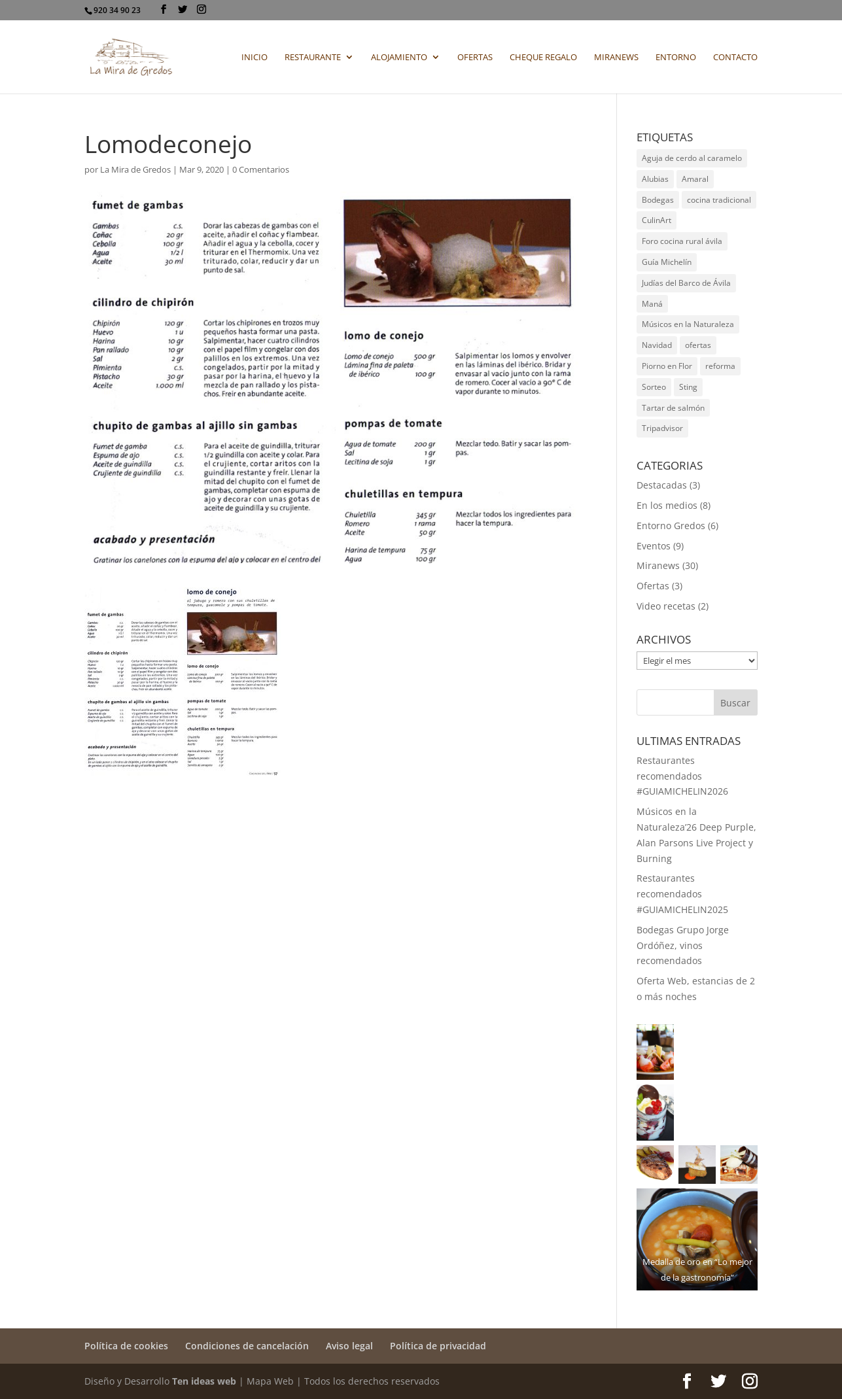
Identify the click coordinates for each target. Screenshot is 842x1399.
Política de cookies (126, 1345)
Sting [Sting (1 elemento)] (688, 386)
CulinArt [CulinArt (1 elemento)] (656, 220)
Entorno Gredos (671, 525)
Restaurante (313, 57)
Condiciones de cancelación (247, 1345)
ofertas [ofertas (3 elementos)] (698, 345)
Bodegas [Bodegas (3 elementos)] (658, 199)
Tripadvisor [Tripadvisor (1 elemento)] (662, 428)
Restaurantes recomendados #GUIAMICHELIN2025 (682, 894)
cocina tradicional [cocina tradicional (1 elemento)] (719, 199)
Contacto (735, 57)
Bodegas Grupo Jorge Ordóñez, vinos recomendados (683, 945)
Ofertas (475, 57)
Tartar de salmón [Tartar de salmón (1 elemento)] (673, 407)
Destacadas (662, 485)
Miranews (616, 57)
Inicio (254, 57)
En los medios (667, 505)
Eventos (654, 546)
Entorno (676, 57)
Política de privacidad (438, 1345)
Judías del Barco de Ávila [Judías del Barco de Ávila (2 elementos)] (686, 282)
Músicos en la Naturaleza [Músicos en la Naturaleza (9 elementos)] (688, 324)
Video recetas (666, 606)
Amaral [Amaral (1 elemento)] (695, 178)
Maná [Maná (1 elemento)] (652, 303)
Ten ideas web (204, 1381)
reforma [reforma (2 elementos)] (720, 365)
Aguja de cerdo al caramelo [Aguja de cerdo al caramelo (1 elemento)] (692, 158)
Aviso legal (349, 1345)
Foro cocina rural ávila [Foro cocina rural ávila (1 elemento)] (682, 241)
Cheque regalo (543, 57)
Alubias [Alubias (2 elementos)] (655, 178)
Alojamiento (399, 57)
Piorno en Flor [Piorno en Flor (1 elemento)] (667, 365)
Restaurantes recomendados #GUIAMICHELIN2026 (682, 776)
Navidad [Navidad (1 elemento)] (657, 345)
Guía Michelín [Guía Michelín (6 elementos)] (667, 262)
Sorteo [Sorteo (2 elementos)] (654, 386)
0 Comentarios (260, 169)
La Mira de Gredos (135, 169)
